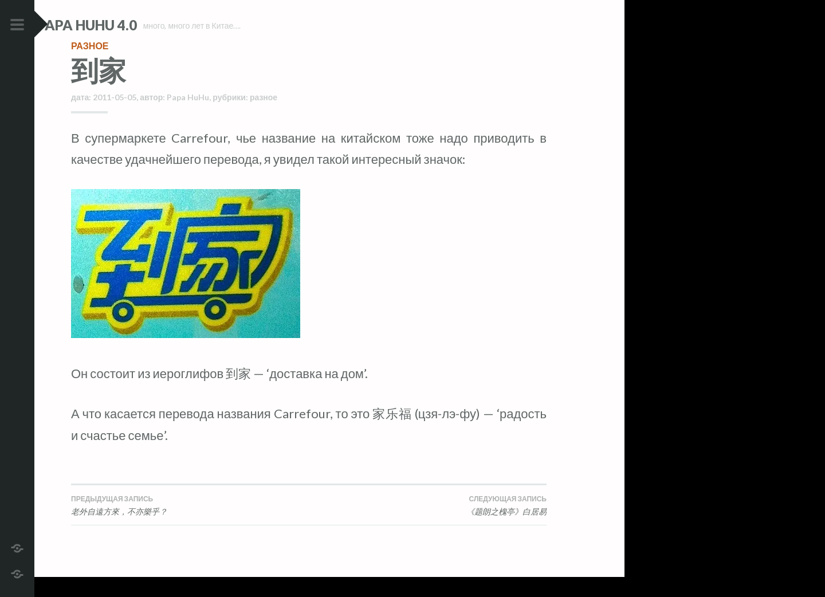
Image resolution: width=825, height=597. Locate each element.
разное (90, 65)
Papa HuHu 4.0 (121, 25)
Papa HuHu (188, 117)
